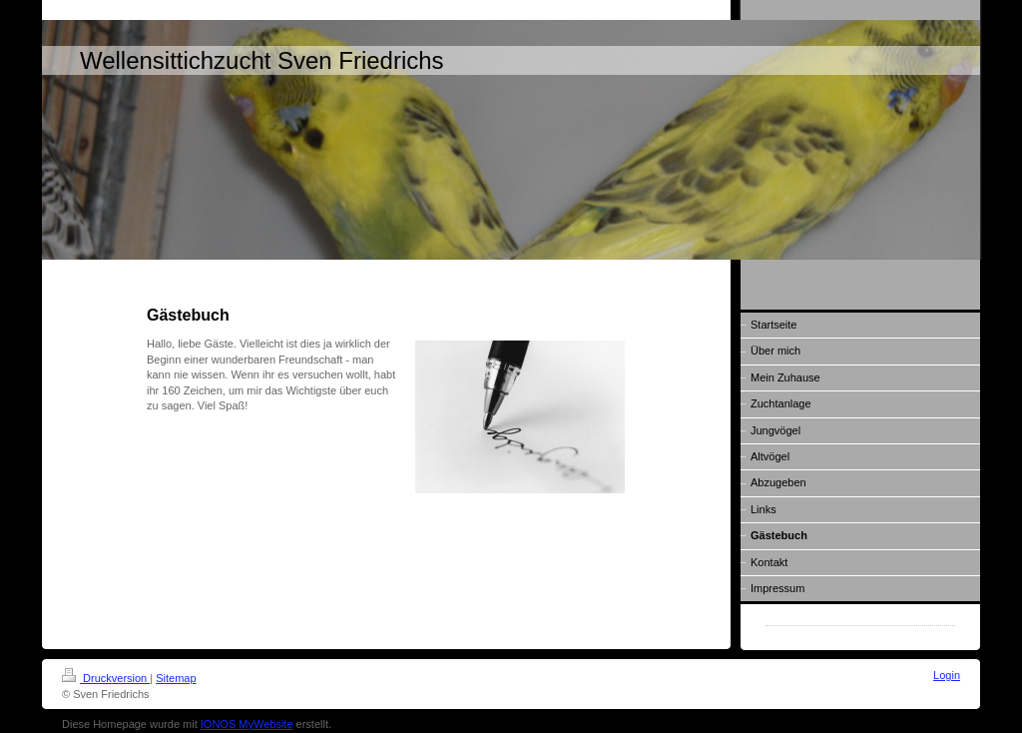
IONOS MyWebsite (247, 724)
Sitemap (176, 678)
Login (946, 675)
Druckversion (106, 678)
